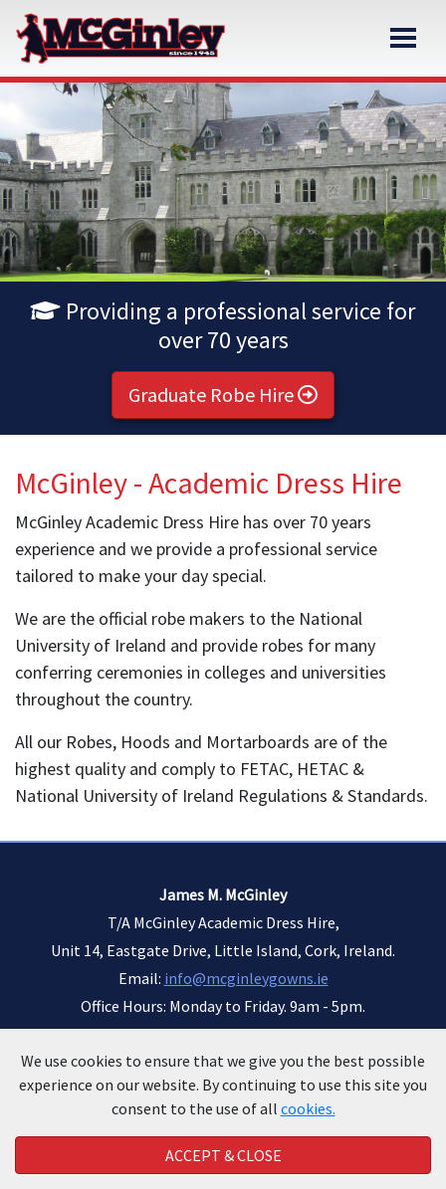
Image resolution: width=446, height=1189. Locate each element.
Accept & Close (223, 1155)
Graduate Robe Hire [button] (223, 394)
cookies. (308, 1108)
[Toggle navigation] (403, 38)
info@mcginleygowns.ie (246, 978)
